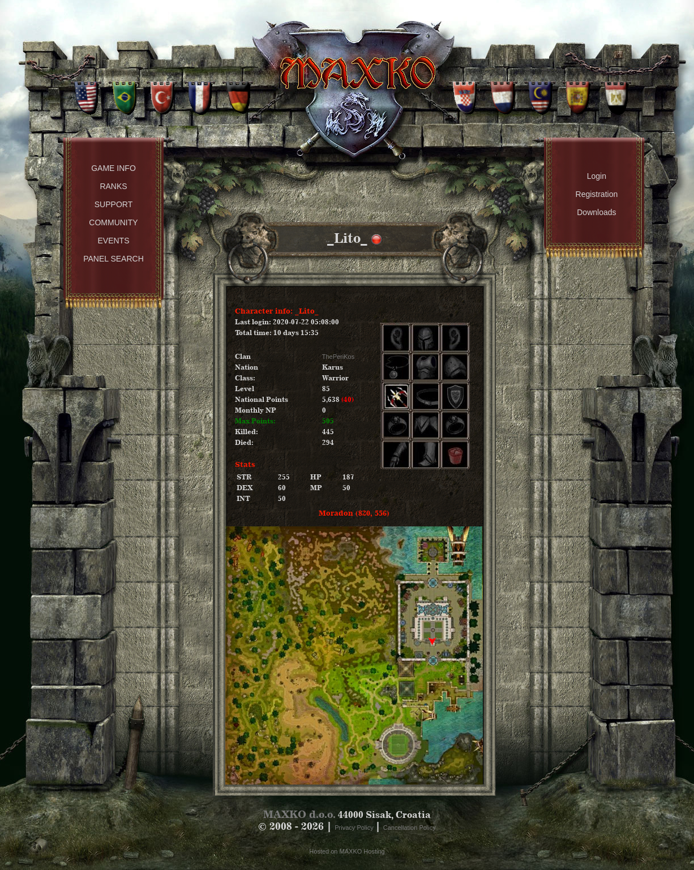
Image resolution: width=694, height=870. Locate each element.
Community (113, 222)
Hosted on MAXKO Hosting (346, 851)
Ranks (113, 186)
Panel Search (113, 258)
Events (113, 240)
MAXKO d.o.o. (299, 814)
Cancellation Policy (409, 827)
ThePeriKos (338, 356)
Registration (597, 194)
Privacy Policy (355, 827)
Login (596, 176)
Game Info (113, 168)
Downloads (596, 212)
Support (113, 204)
